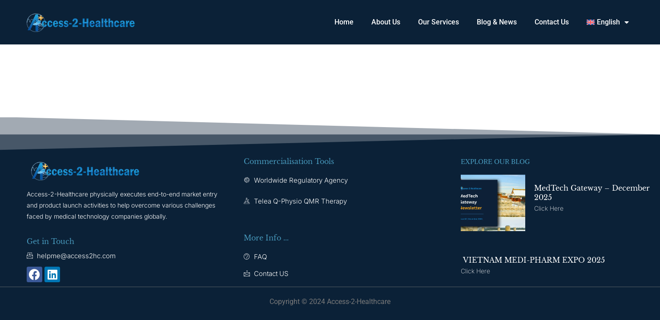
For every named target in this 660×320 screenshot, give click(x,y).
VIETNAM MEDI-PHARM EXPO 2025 (533, 260)
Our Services (438, 22)
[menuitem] (608, 22)
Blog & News (497, 22)
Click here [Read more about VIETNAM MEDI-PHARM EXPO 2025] (475, 271)
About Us (385, 22)
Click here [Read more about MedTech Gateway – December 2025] (548, 208)
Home (344, 22)
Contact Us (552, 22)
